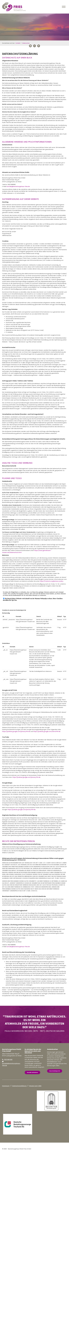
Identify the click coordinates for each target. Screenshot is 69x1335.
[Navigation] (64, 6)
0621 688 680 (8, 1059)
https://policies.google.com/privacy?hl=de (16, 731)
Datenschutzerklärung (19, 1086)
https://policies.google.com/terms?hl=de (46, 731)
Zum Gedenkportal (54, 1071)
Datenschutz (26, 43)
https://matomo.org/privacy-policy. (52, 581)
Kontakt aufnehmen (32, 1072)
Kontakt (18, 43)
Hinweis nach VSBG (35, 1086)
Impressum (6, 1086)
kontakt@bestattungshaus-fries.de (18, 186)
